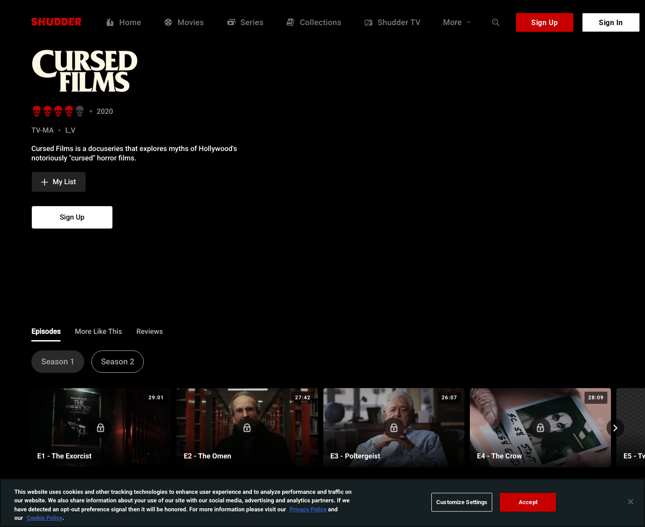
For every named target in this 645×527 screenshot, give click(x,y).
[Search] (496, 22)
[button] (59, 182)
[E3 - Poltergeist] (393, 427)
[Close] (631, 504)
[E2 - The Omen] (247, 427)
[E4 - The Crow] (540, 427)
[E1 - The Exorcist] (100, 427)
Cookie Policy (45, 520)
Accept (528, 504)
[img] (125, 70)
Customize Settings (461, 504)
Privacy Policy (308, 511)
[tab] (45, 332)
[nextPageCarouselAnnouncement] (615, 428)
